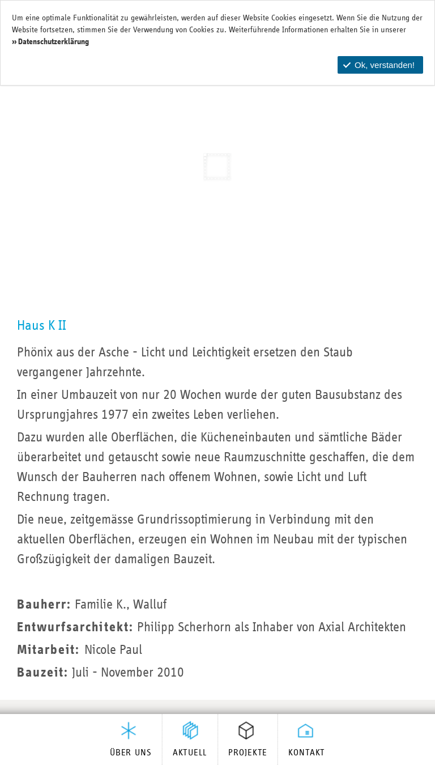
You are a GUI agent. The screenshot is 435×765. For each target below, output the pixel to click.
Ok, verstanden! (379, 65)
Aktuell (190, 753)
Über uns (131, 753)
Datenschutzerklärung (53, 41)
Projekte (247, 753)
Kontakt (306, 753)
